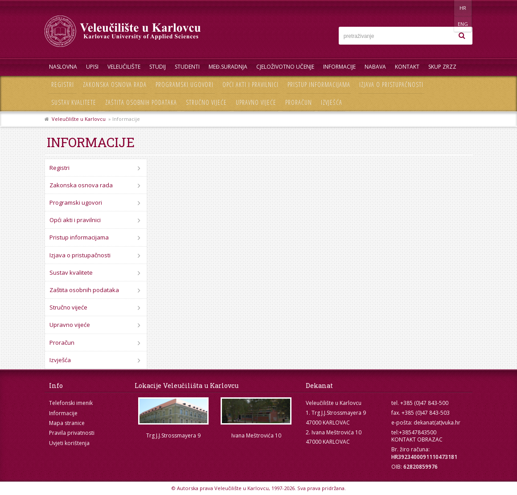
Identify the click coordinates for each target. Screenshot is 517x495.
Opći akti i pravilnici (250, 84)
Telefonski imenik (71, 403)
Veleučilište (123, 66)
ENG (463, 7)
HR (445, 7)
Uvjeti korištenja (69, 443)
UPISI (92, 66)
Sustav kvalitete (73, 102)
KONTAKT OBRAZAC (417, 439)
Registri (62, 84)
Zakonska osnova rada (115, 84)
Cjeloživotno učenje (285, 66)
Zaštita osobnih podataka (141, 102)
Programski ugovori (184, 84)
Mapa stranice (67, 423)
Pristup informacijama (318, 84)
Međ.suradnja (228, 66)
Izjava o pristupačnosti (391, 84)
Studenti (187, 66)
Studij (157, 66)
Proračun (298, 102)
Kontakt (407, 66)
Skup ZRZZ (442, 66)
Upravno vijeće (256, 102)
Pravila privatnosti (71, 433)
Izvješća (331, 102)
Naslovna (63, 66)
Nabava (375, 66)
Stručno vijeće (206, 102)
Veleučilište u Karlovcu (79, 119)
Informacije (339, 66)
